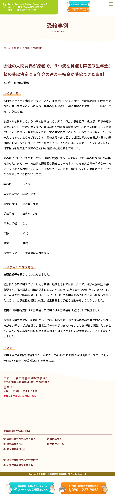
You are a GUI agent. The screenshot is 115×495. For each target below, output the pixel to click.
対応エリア (56, 438)
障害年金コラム (15, 444)
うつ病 (25, 48)
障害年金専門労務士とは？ (21, 438)
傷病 (16, 48)
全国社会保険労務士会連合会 (22, 460)
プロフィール (57, 444)
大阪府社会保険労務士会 (20, 465)
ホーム (7, 48)
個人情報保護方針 (16, 449)
